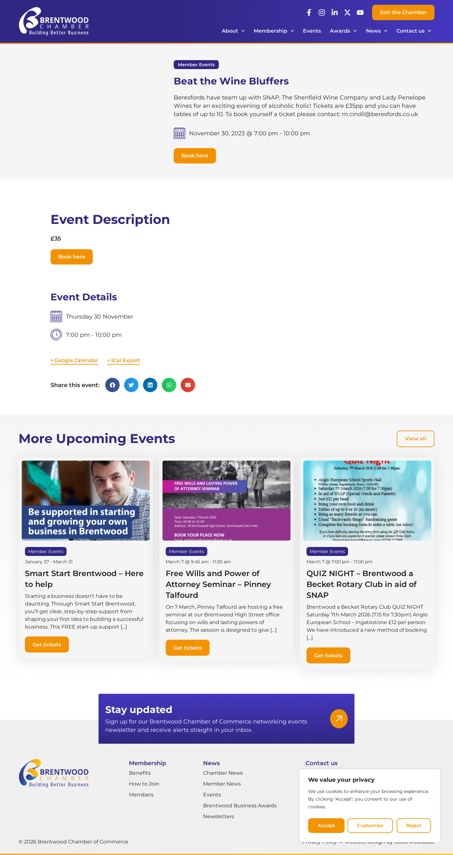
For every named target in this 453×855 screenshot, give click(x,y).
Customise (331, 828)
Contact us (413, 31)
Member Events (196, 64)
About (233, 31)
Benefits (140, 773)
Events (312, 31)
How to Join (144, 784)
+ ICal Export (123, 360)
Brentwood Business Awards (240, 806)
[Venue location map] (317, 340)
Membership (274, 31)
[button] (195, 155)
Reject (374, 828)
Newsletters (218, 816)
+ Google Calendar (74, 360)
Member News (222, 784)
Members (141, 795)
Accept (413, 828)
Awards (343, 31)
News (376, 31)
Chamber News (223, 773)
